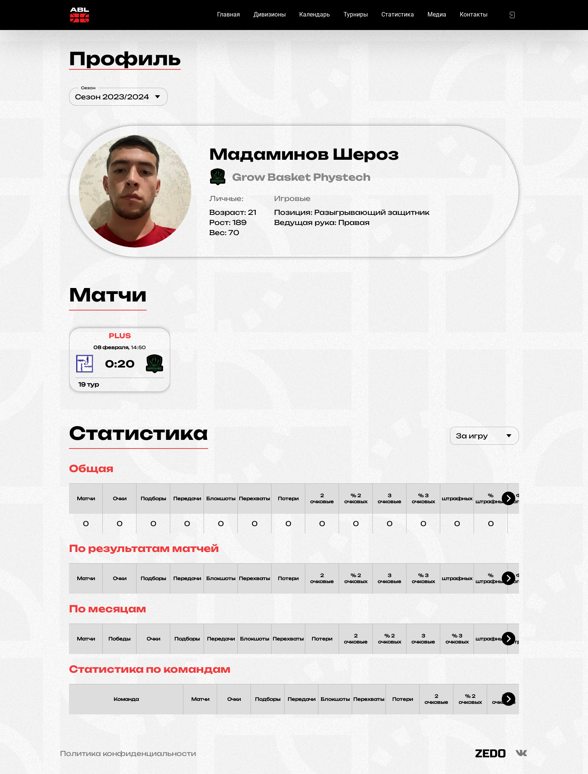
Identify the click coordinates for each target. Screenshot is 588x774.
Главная (228, 14)
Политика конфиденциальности (128, 753)
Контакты (474, 14)
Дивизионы (270, 14)
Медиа (437, 14)
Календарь (314, 14)
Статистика (397, 14)
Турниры (356, 14)
